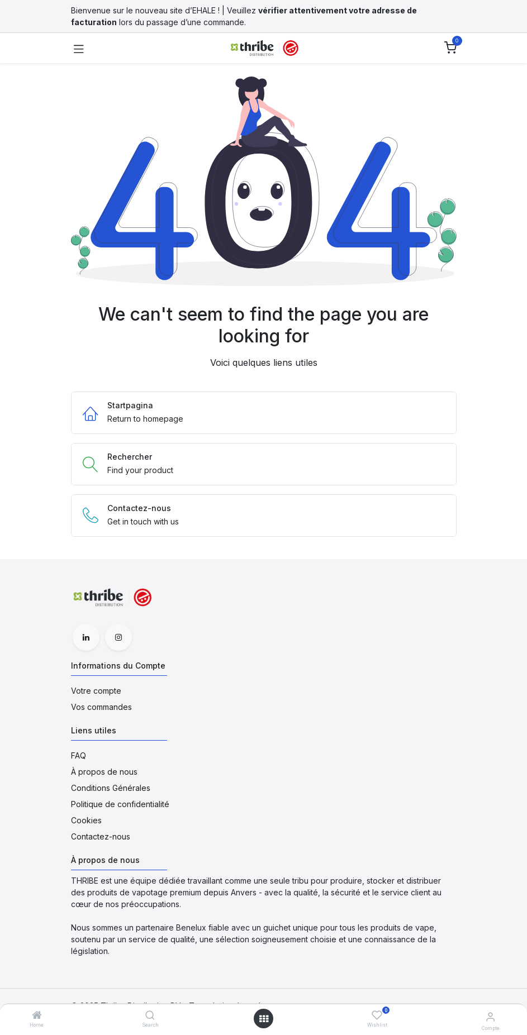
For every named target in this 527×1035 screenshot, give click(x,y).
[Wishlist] (377, 1015)
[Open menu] (263, 1019)
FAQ (78, 755)
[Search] (150, 1015)
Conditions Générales (110, 788)
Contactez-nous (100, 836)
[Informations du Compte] (490, 1016)
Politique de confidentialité (120, 804)
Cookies (86, 820)
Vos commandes (101, 707)
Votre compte (96, 690)
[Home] (37, 1015)
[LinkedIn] (86, 637)
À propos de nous (104, 771)
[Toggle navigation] (79, 48)
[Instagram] (118, 637)
